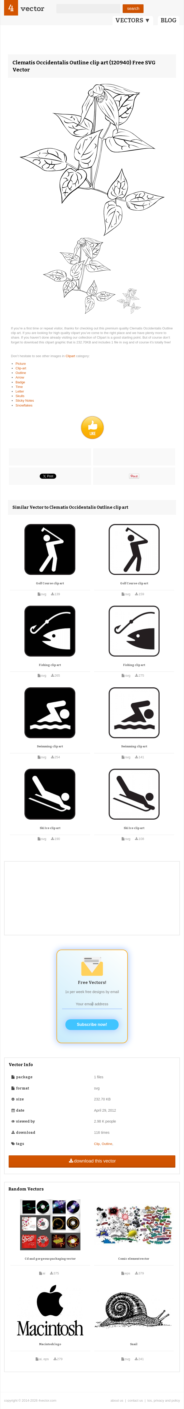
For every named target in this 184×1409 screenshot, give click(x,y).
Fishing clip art (50, 665)
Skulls (20, 396)
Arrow (20, 377)
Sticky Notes (25, 400)
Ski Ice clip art (50, 828)
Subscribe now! (92, 1024)
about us (116, 1400)
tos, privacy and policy (163, 1400)
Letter (20, 391)
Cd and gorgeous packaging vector (50, 1258)
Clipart (71, 356)
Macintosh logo (50, 1344)
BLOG (169, 20)
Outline (21, 373)
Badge (20, 382)
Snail (133, 1344)
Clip (97, 1144)
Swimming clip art (50, 746)
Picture (21, 364)
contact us (135, 1400)
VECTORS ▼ (132, 20)
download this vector (92, 1161)
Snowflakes (24, 405)
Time (19, 387)
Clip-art (21, 368)
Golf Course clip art (50, 583)
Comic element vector (133, 1258)
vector (32, 8)
